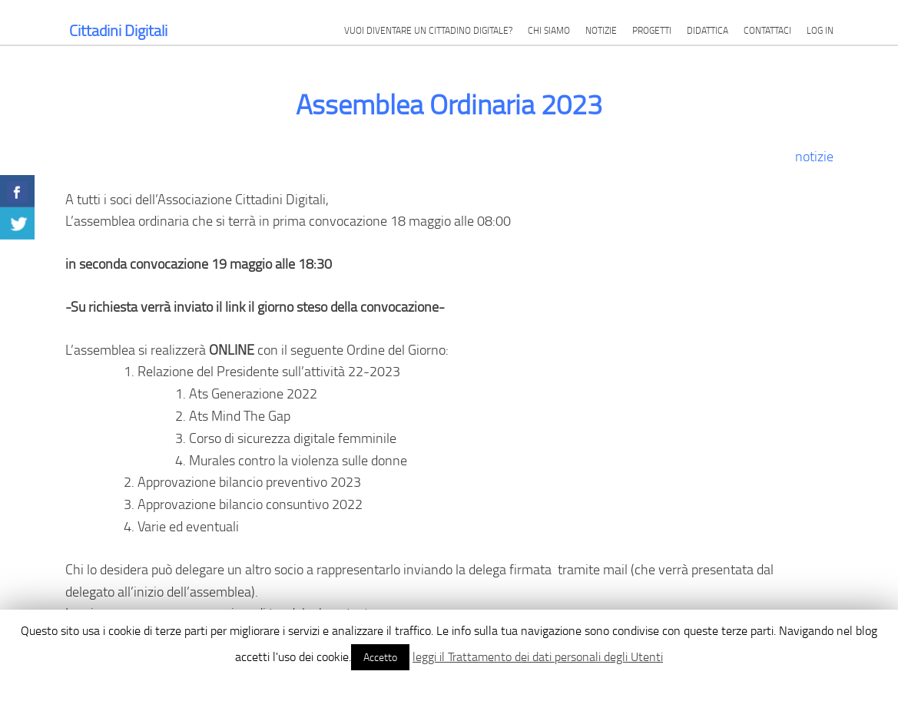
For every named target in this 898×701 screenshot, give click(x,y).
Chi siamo (549, 30)
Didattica (707, 30)
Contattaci (767, 30)
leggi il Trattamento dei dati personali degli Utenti (538, 656)
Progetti (651, 30)
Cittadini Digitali (118, 30)
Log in (820, 30)
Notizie (601, 30)
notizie (814, 156)
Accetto (380, 657)
